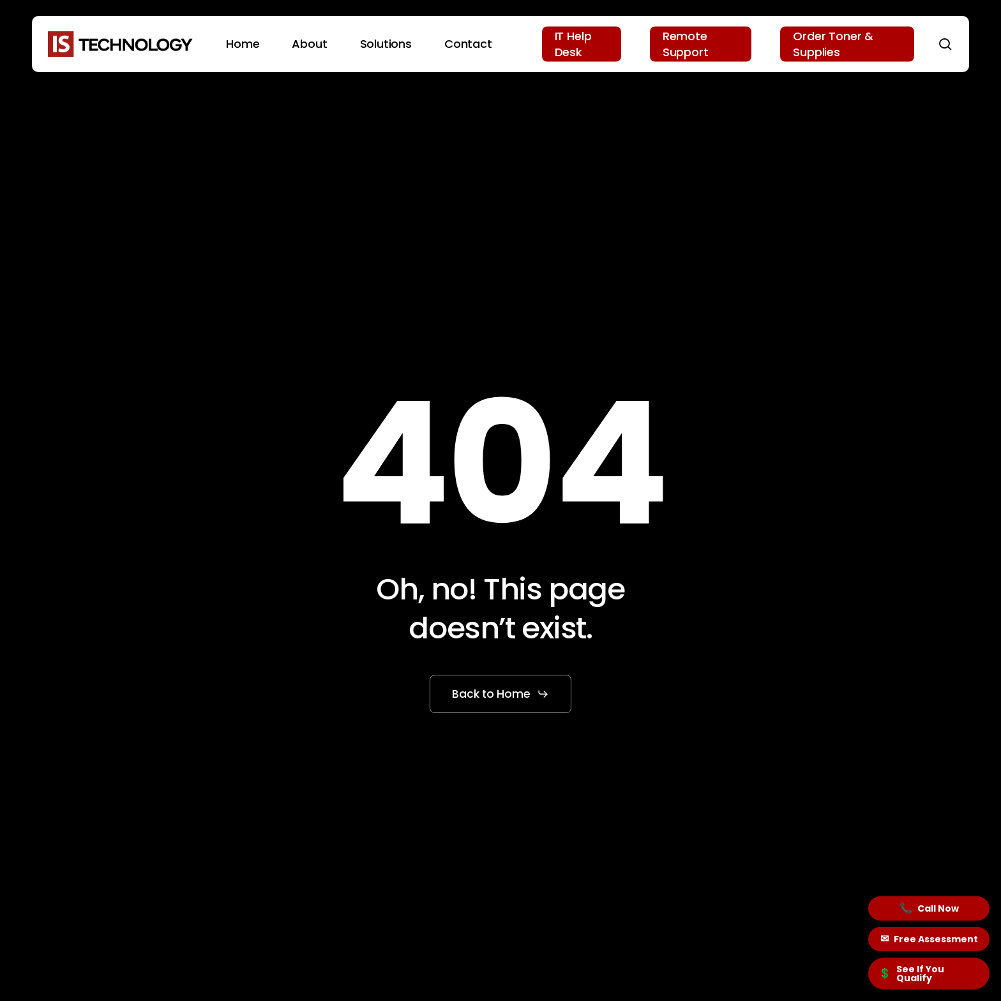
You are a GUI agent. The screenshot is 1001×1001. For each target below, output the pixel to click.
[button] (500, 694)
